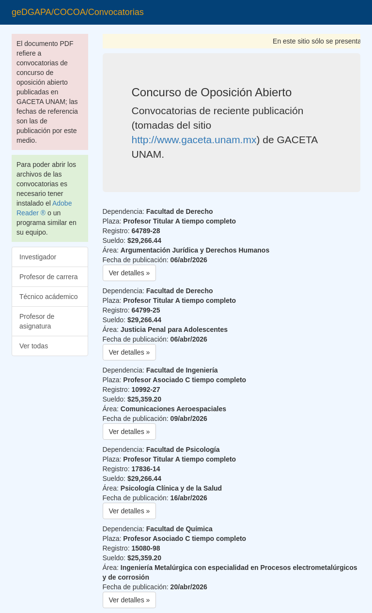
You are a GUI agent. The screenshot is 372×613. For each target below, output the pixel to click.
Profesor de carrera (48, 277)
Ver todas (33, 346)
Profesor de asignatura (36, 321)
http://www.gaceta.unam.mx (194, 139)
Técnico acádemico (48, 296)
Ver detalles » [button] (129, 273)
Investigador (37, 257)
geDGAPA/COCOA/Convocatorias (78, 12)
